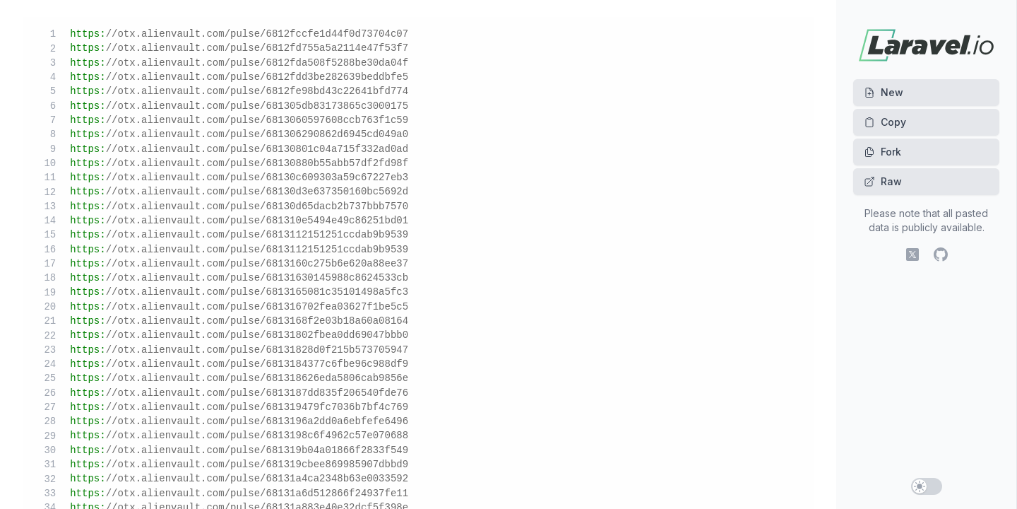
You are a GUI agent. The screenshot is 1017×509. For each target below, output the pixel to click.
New (883, 92)
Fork (882, 152)
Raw (883, 181)
